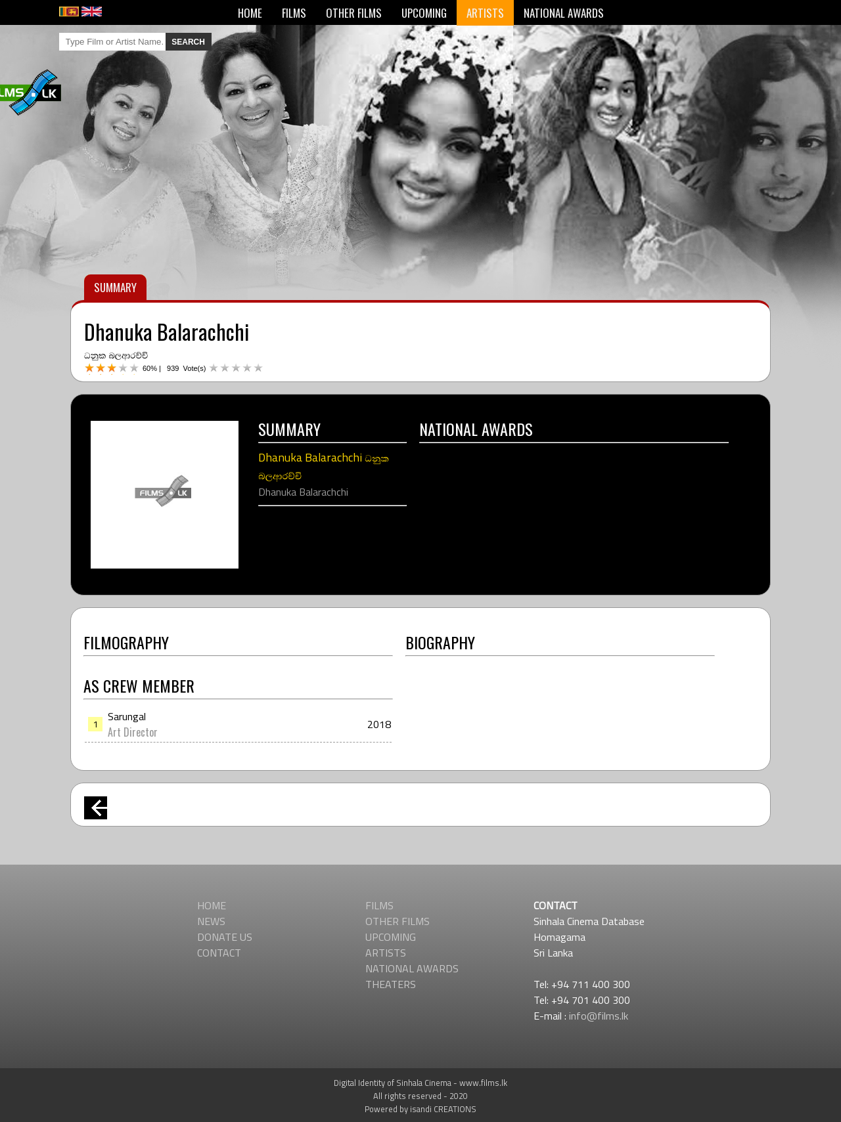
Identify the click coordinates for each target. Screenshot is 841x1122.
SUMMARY (115, 287)
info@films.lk (598, 1016)
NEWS (211, 921)
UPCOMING (424, 13)
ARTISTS (485, 13)
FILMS (294, 13)
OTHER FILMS (354, 13)
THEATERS (390, 984)
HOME (250, 13)
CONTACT (219, 952)
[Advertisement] (420, 694)
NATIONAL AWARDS (564, 13)
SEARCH (188, 42)
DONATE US (224, 937)
